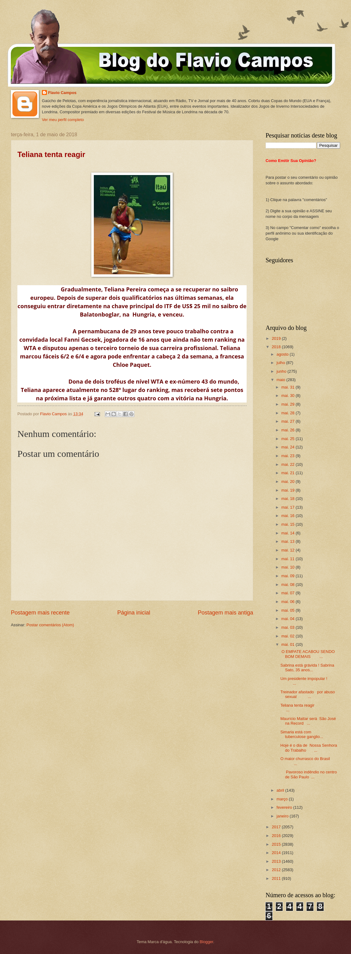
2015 (277, 844)
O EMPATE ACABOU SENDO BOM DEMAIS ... (307, 654)
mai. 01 (288, 644)
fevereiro (284, 807)
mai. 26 (288, 430)
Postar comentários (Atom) (50, 625)
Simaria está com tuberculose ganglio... (303, 734)
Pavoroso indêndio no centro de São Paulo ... (308, 774)
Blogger (206, 941)
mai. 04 (288, 618)
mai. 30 (288, 395)
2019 (277, 338)
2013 (277, 861)
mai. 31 (288, 387)
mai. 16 (288, 515)
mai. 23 (288, 455)
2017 (277, 827)
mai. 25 (288, 438)
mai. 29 (288, 404)
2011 (277, 878)
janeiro (282, 816)
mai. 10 (288, 567)
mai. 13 (288, 541)
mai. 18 (288, 498)
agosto (282, 354)
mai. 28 (288, 413)
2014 (277, 852)
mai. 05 (288, 610)
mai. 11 (288, 558)
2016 (277, 835)
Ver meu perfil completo (63, 119)
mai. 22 (288, 464)
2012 (277, 869)
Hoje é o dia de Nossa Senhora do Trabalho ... (308, 747)
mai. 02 (288, 636)
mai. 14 (288, 533)
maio (281, 379)
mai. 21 (288, 472)
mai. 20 (288, 481)
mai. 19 (288, 490)
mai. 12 (288, 550)
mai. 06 (288, 601)
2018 (277, 346)
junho (281, 371)
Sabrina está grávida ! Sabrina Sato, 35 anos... (307, 667)
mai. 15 (288, 524)
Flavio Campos (62, 92)
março (282, 799)
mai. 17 (288, 507)
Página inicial (133, 613)
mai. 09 (288, 576)
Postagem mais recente (40, 613)
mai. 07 (288, 593)
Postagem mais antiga (225, 613)
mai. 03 (288, 627)
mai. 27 (288, 421)
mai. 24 (288, 447)
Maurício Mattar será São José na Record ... (308, 721)
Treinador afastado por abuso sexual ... (307, 694)
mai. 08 (288, 584)
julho (281, 362)
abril (280, 790)
